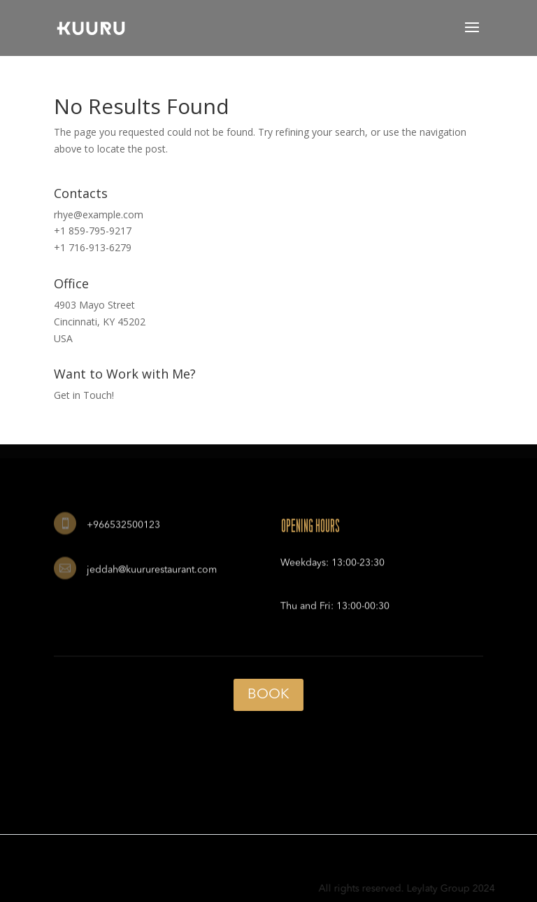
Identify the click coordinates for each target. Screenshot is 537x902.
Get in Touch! (84, 395)
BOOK (268, 695)
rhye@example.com (98, 214)
